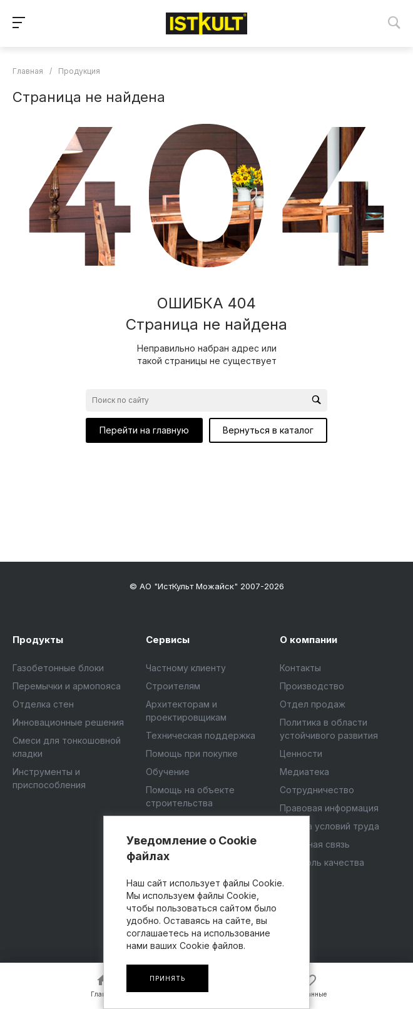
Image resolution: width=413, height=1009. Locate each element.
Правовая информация (329, 808)
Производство (312, 686)
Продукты (38, 640)
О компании (308, 640)
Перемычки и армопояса (67, 686)
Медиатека (304, 771)
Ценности (301, 753)
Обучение (168, 771)
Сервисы (168, 640)
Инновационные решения (68, 722)
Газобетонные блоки (58, 667)
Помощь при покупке (192, 753)
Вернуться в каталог (268, 430)
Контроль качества (322, 862)
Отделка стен (43, 704)
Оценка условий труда (329, 826)
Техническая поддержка (200, 735)
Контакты (300, 667)
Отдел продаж (312, 704)
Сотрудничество (317, 789)
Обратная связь (315, 844)
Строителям (173, 686)
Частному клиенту (186, 667)
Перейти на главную (144, 430)
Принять (167, 978)
